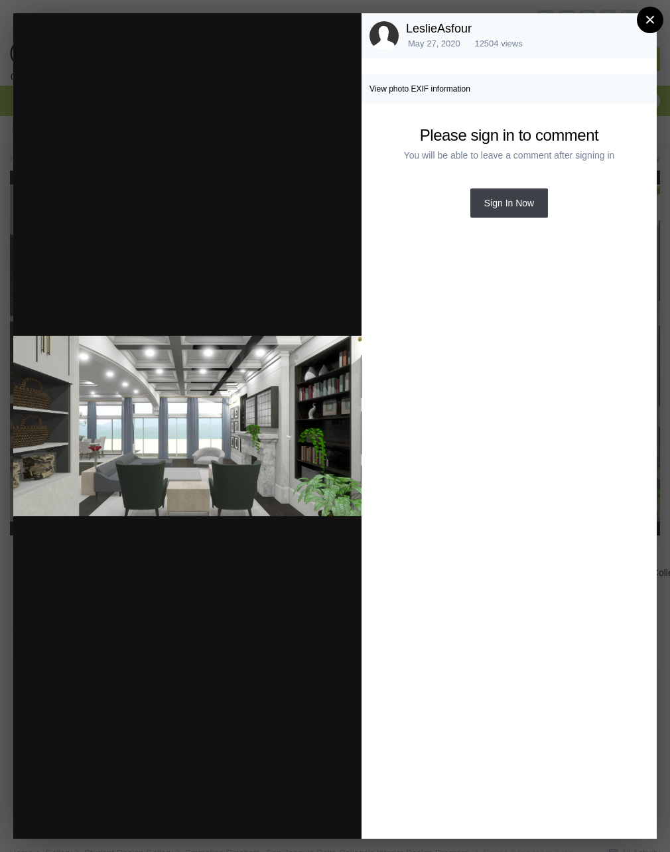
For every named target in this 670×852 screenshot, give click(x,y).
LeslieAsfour (439, 28)
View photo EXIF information (419, 89)
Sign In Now (509, 203)
